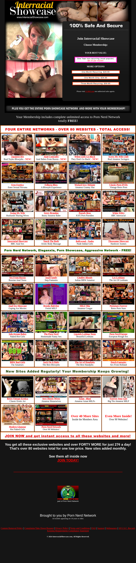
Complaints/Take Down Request (39, 528)
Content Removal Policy (12, 528)
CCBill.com (89, 91)
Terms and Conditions (80, 528)
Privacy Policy (62, 528)
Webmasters (111, 528)
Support (101, 528)
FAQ (94, 528)
